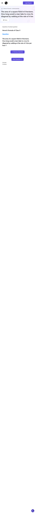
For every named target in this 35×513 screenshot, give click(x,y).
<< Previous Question (17, 52)
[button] (32, 510)
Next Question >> (17, 59)
